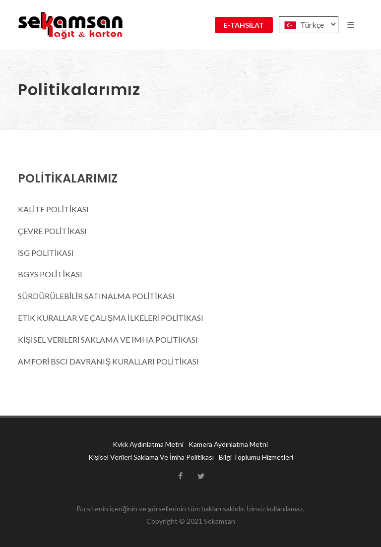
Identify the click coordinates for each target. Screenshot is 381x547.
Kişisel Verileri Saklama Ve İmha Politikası (151, 457)
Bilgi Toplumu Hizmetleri (256, 457)
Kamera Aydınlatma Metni (228, 444)
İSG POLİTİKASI (46, 252)
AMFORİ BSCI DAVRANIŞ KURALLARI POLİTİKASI (108, 361)
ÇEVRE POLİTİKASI (52, 231)
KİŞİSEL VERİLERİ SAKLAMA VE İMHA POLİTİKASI (108, 339)
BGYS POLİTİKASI (50, 274)
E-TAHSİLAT (244, 25)
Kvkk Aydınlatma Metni (148, 444)
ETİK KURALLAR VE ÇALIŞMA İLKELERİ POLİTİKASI (111, 317)
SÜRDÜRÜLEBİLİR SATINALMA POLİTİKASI (96, 296)
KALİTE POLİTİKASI (53, 209)
